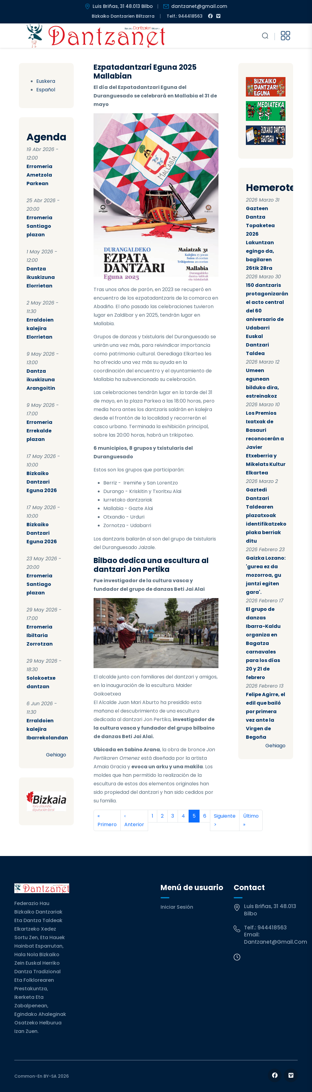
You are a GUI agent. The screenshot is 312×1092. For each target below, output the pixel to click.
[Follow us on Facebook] (275, 1075)
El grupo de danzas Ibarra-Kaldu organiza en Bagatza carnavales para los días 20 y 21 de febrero (263, 643)
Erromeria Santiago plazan (39, 226)
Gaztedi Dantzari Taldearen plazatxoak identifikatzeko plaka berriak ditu (266, 515)
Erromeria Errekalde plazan (39, 431)
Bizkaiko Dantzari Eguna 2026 (42, 482)
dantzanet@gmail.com (275, 942)
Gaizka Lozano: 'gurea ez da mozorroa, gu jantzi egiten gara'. (265, 575)
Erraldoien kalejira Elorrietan (40, 328)
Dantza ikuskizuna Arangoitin (41, 380)
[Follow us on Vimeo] (291, 1075)
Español (45, 89)
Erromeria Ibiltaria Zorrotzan (40, 635)
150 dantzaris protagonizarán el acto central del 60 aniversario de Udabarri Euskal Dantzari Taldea (267, 319)
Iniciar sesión (177, 907)
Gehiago (56, 754)
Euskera (45, 81)
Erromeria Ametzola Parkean (39, 175)
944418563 (272, 927)
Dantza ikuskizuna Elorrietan (41, 277)
